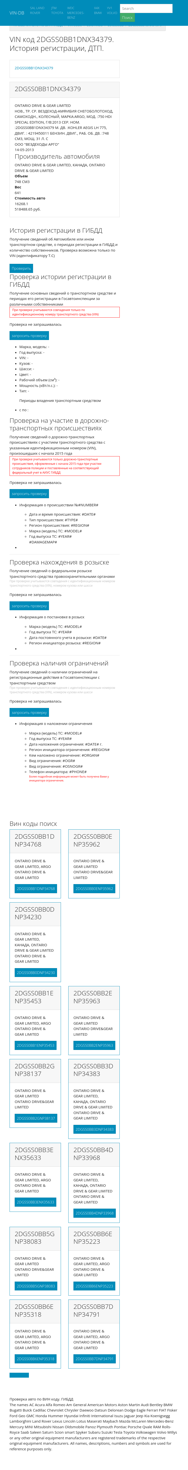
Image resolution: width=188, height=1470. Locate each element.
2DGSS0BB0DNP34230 (36, 972)
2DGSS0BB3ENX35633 (35, 1202)
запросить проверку (29, 335)
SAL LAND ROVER (37, 10)
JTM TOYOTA (57, 10)
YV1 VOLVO (112, 10)
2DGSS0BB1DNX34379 (34, 67)
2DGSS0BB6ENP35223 (94, 1286)
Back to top (19, 1375)
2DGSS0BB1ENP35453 (35, 1045)
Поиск (127, 17)
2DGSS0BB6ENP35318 (35, 1358)
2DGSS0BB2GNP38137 (36, 1118)
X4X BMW (98, 10)
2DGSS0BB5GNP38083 (36, 1286)
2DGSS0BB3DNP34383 (95, 1129)
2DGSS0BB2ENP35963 (94, 1045)
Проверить (21, 268)
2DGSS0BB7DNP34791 (95, 1358)
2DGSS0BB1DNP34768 (36, 888)
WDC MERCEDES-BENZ (75, 13)
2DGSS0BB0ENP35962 (94, 888)
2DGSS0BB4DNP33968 (95, 1213)
